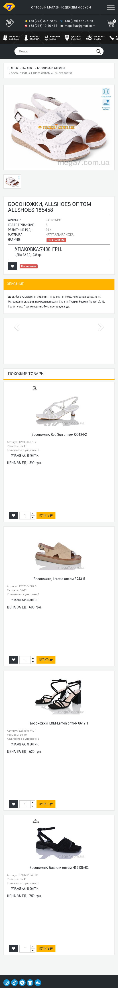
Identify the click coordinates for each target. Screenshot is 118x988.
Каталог (27, 68)
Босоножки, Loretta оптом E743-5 (59, 579)
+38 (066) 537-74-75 (79, 21)
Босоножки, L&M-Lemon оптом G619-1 (59, 723)
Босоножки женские (51, 68)
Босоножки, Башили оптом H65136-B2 (59, 867)
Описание (15, 284)
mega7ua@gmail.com (80, 25)
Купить (46, 515)
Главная (13, 68)
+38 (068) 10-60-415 (43, 25)
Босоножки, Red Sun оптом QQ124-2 (59, 434)
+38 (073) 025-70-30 (43, 21)
